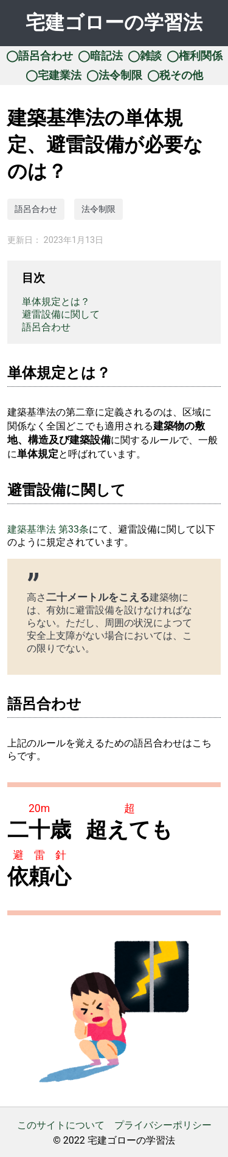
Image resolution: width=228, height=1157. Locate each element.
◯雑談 (145, 56)
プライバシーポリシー (163, 1125)
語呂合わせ (36, 209)
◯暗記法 (100, 56)
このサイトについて (61, 1125)
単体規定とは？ (56, 301)
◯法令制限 (114, 75)
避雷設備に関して (61, 314)
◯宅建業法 (53, 75)
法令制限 (98, 209)
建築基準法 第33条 (48, 529)
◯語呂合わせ (39, 56)
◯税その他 (175, 75)
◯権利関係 (195, 56)
